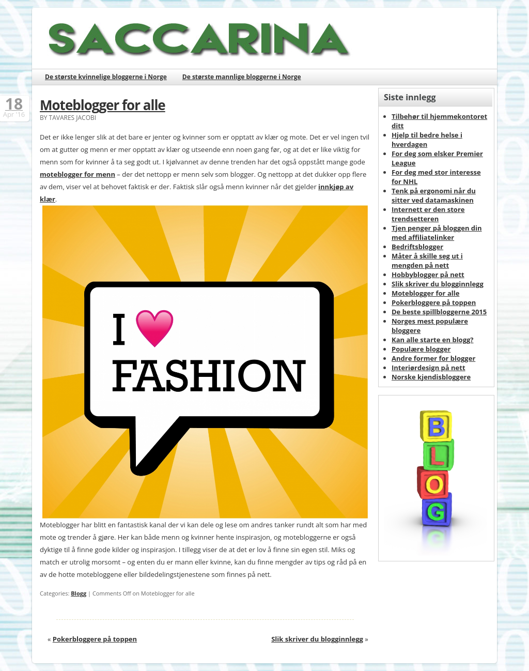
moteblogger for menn (77, 174)
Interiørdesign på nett (428, 367)
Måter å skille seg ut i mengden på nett (427, 260)
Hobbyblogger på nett (428, 274)
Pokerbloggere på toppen (95, 639)
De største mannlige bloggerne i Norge (241, 76)
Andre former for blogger (433, 358)
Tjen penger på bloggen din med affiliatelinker (437, 232)
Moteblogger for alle (102, 105)
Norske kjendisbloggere (431, 377)
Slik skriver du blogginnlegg (317, 639)
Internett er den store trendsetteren (428, 214)
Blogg (78, 593)
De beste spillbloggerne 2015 (439, 311)
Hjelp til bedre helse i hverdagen (427, 139)
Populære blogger (421, 349)
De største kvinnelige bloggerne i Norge (106, 76)
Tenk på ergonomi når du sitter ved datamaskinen (434, 195)
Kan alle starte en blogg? (433, 339)
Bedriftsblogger (417, 246)
